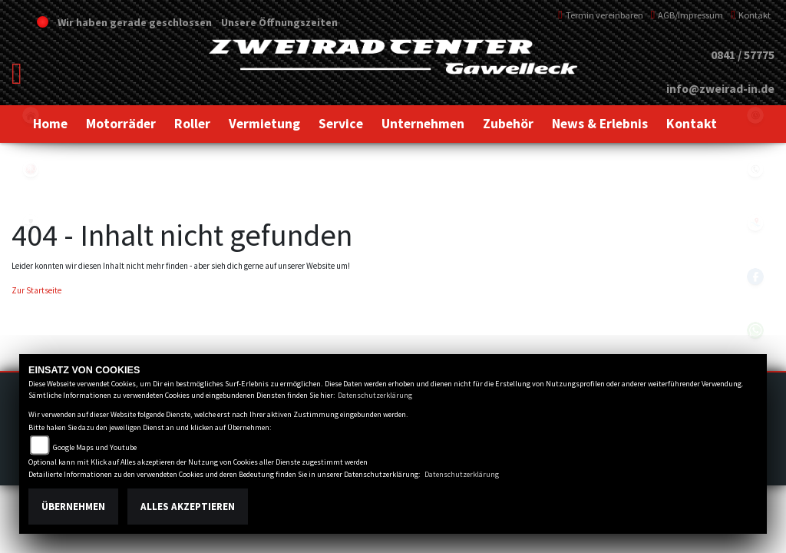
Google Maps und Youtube (95, 447)
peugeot (31, 223)
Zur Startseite (36, 290)
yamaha (31, 169)
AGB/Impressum (687, 15)
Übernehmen (73, 506)
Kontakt (751, 15)
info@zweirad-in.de (720, 88)
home (31, 115)
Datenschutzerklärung (375, 395)
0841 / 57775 (742, 55)
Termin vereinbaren (600, 15)
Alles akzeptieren (187, 506)
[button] (121, 124)
